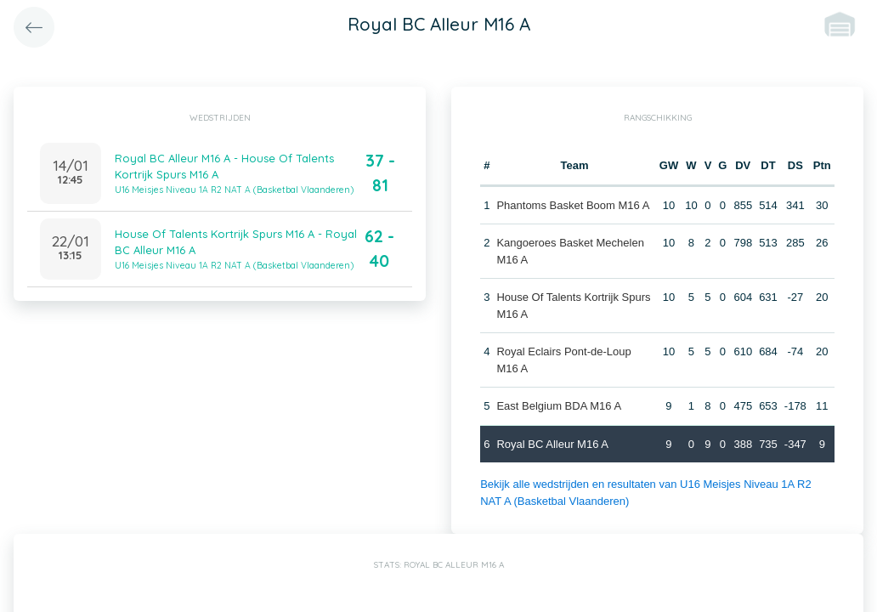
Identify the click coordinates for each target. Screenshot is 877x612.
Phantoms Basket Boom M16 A (572, 205)
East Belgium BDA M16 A (558, 406)
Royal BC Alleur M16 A (552, 444)
